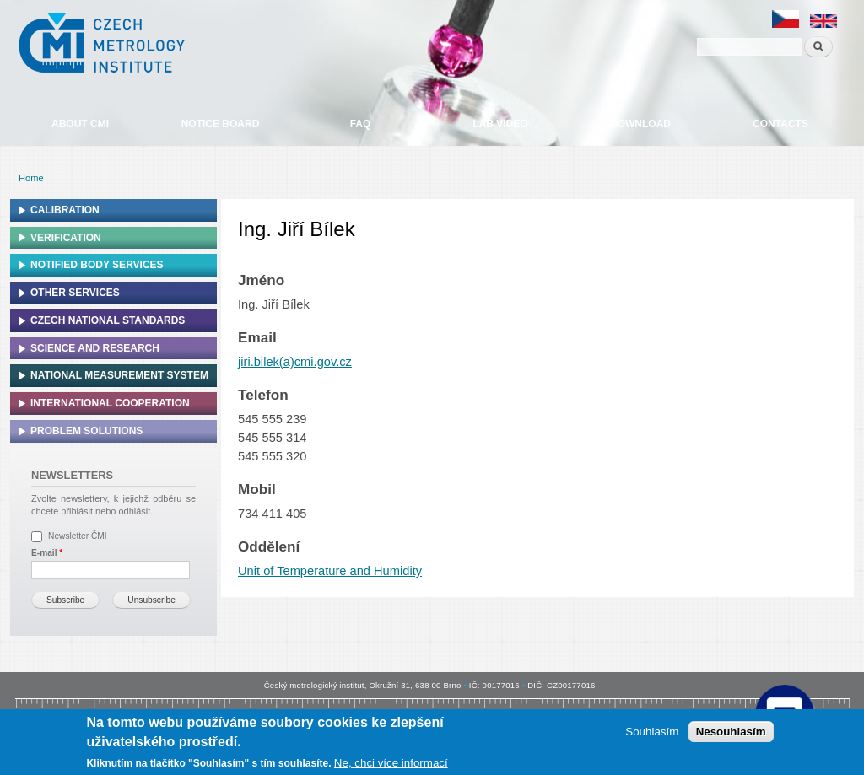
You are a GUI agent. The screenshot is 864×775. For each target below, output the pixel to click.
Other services (75, 293)
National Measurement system (119, 375)
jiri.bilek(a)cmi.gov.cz (295, 362)
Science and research (94, 348)
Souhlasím (651, 731)
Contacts (780, 124)
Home (31, 178)
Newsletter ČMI (77, 536)
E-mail (46, 552)
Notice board (220, 124)
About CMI (80, 124)
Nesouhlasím (731, 731)
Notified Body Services (97, 265)
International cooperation (110, 403)
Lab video (499, 124)
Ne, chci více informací (391, 762)
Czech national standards (107, 320)
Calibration (65, 210)
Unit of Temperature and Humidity (330, 571)
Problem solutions (86, 431)
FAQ (360, 124)
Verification (65, 238)
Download (640, 124)
